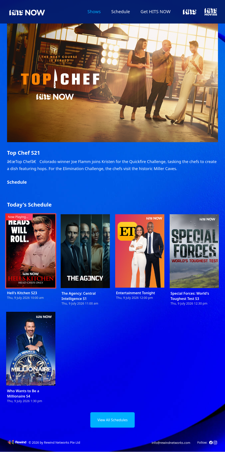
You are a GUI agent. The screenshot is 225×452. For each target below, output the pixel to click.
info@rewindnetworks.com (171, 443)
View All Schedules (112, 420)
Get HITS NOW (156, 12)
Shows (94, 12)
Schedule (120, 12)
